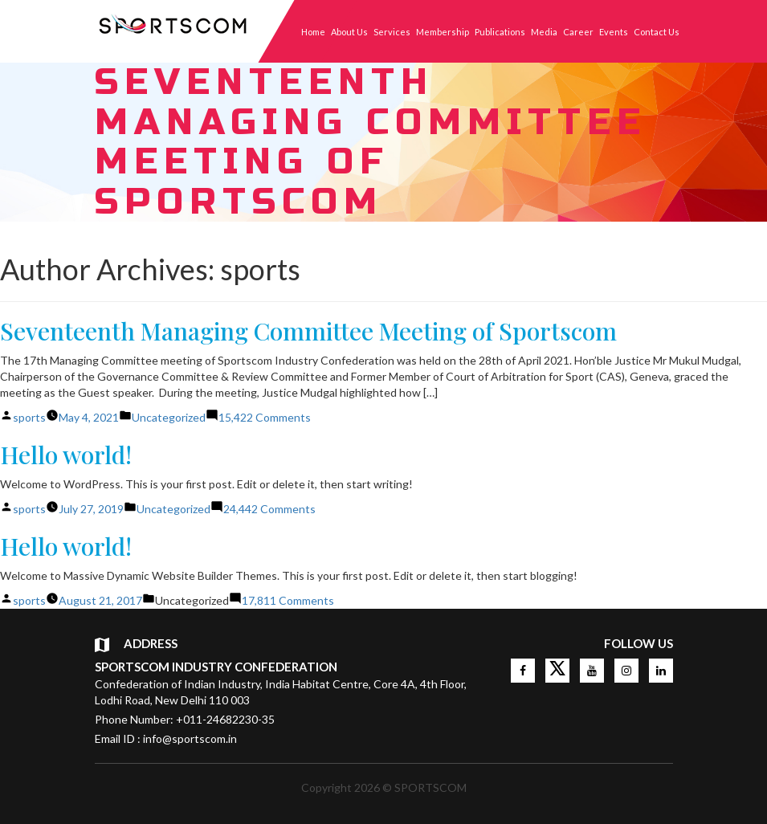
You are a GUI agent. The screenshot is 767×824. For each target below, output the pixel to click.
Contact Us (656, 32)
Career (578, 32)
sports (29, 417)
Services (391, 32)
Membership (442, 32)
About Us (349, 32)
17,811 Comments (288, 600)
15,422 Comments (264, 417)
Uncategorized (169, 417)
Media (544, 32)
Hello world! (66, 455)
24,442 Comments (269, 509)
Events (613, 32)
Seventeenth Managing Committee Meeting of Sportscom (308, 331)
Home (313, 32)
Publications (500, 32)
